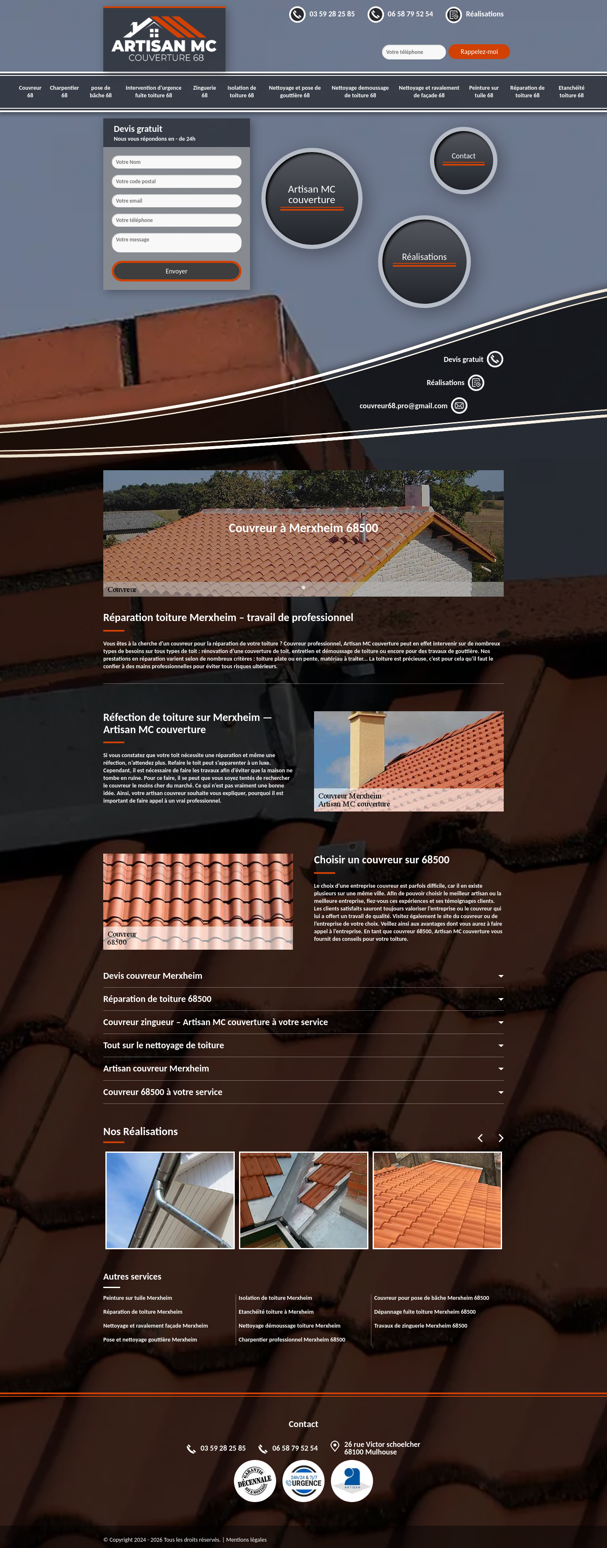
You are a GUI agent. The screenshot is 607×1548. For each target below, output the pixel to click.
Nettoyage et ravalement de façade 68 (429, 91)
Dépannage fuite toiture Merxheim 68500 (425, 1305)
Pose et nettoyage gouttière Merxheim (150, 1333)
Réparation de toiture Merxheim (143, 1305)
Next (501, 1132)
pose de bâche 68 (101, 91)
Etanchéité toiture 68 (571, 91)
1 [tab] (303, 586)
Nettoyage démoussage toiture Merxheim (290, 1319)
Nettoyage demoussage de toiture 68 (360, 91)
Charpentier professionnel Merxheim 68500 (292, 1333)
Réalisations (456, 376)
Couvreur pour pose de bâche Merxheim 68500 (431, 1291)
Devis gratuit (474, 353)
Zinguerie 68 (204, 91)
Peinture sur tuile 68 (484, 91)
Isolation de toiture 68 (242, 91)
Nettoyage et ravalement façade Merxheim (155, 1319)
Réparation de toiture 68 (527, 91)
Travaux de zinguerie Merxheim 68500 (420, 1319)
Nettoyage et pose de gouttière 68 (295, 91)
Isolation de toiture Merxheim (275, 1291)
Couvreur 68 (30, 91)
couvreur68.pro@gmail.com (414, 399)
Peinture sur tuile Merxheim (137, 1291)
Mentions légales (246, 1533)
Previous (480, 1132)
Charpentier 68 (64, 91)
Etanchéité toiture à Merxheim (276, 1305)
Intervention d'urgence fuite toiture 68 (153, 91)
